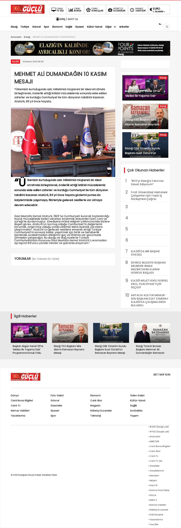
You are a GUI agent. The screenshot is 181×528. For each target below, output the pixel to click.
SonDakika (136, 410)
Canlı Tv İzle (156, 460)
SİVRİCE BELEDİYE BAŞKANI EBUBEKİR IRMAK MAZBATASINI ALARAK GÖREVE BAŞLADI (145, 267)
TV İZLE (57, 9)
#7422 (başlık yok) (159, 431)
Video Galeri (137, 395)
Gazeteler (56, 405)
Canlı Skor (96, 400)
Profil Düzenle (156, 514)
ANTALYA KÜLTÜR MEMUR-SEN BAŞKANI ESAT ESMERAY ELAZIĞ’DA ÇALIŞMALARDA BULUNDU (146, 299)
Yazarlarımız (18, 415)
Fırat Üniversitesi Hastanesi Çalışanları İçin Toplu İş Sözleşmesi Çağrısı (146, 195)
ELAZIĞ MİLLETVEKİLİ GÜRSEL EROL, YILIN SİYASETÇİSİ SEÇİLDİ (146, 283)
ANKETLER (154, 441)
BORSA (74, 9)
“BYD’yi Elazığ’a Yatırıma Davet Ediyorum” (144, 182)
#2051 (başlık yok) (159, 426)
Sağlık (133, 405)
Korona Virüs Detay (160, 490)
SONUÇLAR (94, 9)
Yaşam (134, 415)
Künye (153, 495)
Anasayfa (155, 436)
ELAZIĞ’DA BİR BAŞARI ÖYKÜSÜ (142, 253)
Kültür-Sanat (137, 400)
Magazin (95, 405)
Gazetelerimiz (157, 470)
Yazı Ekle (154, 524)
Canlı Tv (16, 405)
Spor (53, 415)
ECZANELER (116, 9)
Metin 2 (153, 500)
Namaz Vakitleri (20, 410)
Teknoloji (95, 415)
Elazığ (15, 61)
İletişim (153, 480)
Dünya (15, 395)
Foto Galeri (57, 395)
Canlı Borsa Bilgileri (22, 400)
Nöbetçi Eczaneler (101, 410)
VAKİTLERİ (138, 9)
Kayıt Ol (154, 485)
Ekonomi (95, 395)
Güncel (55, 400)
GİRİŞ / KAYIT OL (66, 19)
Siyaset (55, 410)
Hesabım (154, 475)
